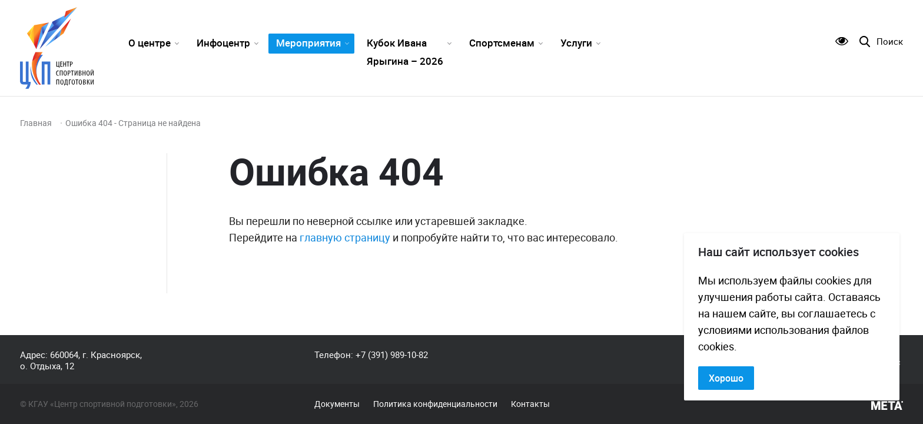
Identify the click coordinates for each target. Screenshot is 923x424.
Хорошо (726, 378)
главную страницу (345, 237)
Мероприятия (308, 42)
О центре (149, 42)
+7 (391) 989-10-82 (392, 354)
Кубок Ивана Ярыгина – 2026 (405, 52)
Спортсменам (501, 42)
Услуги (576, 42)
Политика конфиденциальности (435, 404)
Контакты (530, 404)
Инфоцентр (223, 42)
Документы (337, 404)
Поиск (889, 41)
